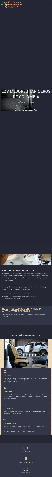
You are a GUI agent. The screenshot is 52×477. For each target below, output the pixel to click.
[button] (50, 4)
